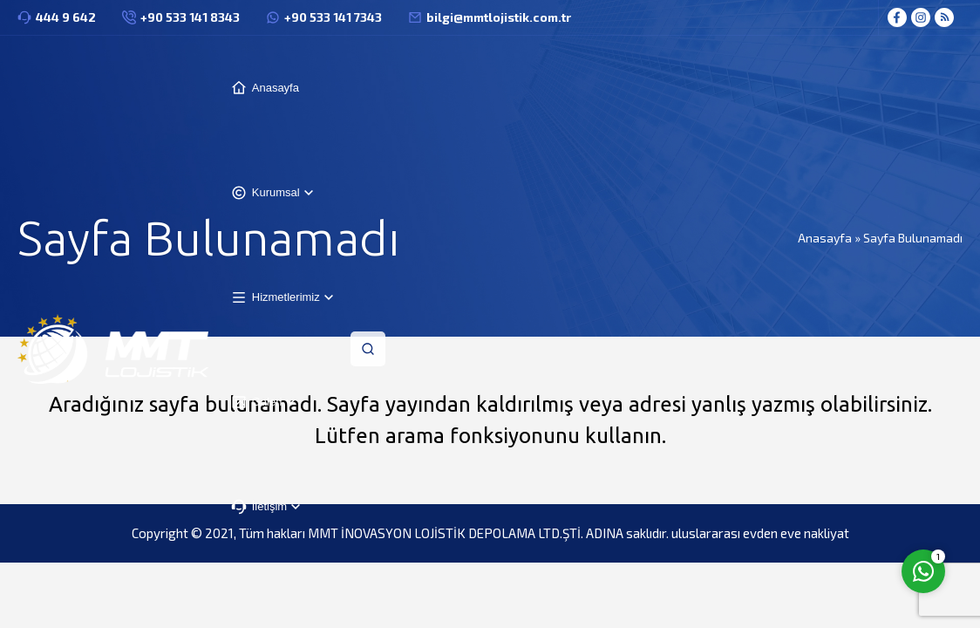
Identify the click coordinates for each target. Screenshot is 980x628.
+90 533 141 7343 (333, 17)
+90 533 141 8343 (190, 17)
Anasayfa (825, 237)
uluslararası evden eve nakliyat (760, 533)
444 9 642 (66, 17)
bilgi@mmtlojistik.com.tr (498, 17)
